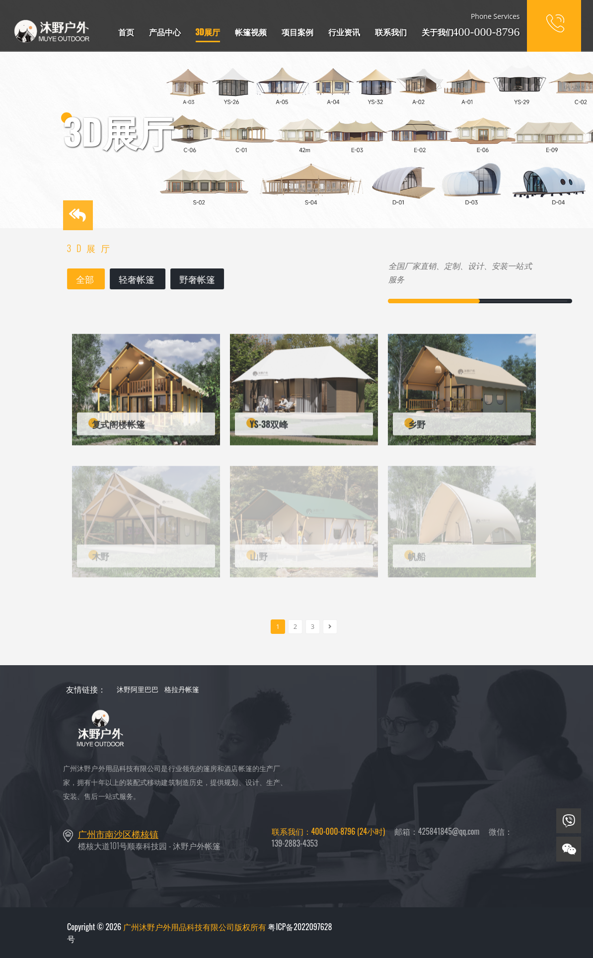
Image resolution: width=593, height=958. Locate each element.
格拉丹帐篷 (181, 689)
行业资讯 (344, 32)
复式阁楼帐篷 (118, 427)
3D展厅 (208, 32)
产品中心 (165, 32)
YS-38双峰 (269, 427)
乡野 (417, 427)
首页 (126, 32)
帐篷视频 (251, 32)
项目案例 (297, 32)
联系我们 (391, 32)
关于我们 (437, 32)
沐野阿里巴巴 (137, 689)
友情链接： (86, 689)
